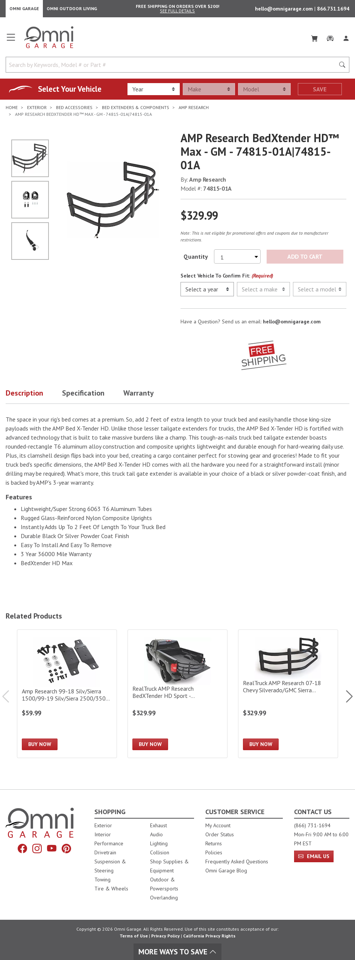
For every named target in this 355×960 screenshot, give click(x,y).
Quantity (196, 258)
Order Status (219, 834)
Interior (102, 834)
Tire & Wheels (111, 888)
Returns (213, 843)
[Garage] (330, 39)
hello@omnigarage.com (284, 9)
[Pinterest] (66, 849)
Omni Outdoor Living (72, 9)
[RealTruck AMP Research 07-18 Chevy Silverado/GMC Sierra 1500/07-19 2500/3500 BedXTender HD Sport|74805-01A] (288, 696)
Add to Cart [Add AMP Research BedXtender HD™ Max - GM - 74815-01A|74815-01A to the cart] (304, 258)
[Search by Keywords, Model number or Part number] (172, 66)
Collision (159, 852)
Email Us (313, 856)
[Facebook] (22, 849)
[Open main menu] (11, 42)
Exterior (103, 825)
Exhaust (158, 825)
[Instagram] (37, 849)
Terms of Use (134, 936)
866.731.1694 (333, 9)
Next (345, 698)
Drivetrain (105, 852)
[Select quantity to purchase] (237, 259)
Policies (213, 852)
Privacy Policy (165, 936)
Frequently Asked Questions (236, 861)
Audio (156, 834)
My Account (218, 825)
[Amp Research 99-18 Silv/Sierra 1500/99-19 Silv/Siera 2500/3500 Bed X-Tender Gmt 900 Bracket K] (67, 696)
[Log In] (346, 39)
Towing (102, 879)
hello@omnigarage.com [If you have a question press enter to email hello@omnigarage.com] (292, 323)
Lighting (159, 843)
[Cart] (314, 39)
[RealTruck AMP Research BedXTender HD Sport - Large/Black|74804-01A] (177, 696)
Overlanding (164, 897)
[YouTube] (51, 849)
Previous (9, 698)
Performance (108, 843)
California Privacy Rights (209, 936)
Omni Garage (24, 9)
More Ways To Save (177, 952)
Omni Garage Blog (226, 870)
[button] (34, 397)
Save (319, 91)
